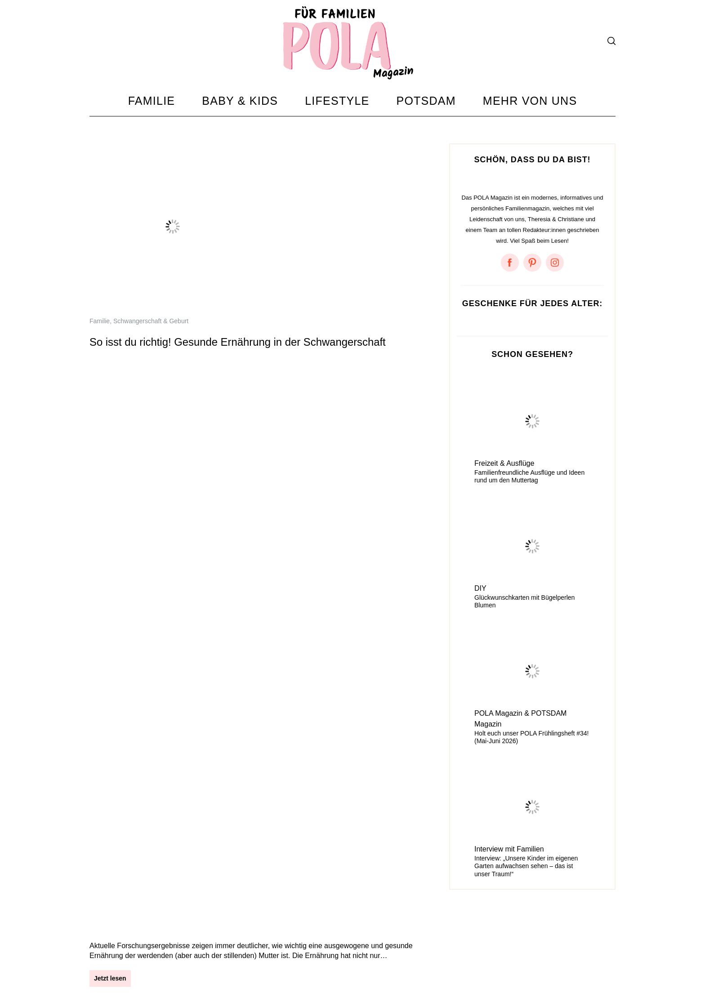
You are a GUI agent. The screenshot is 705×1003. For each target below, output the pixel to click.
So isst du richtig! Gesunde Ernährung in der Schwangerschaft (237, 342)
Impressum (105, 970)
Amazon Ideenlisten (467, 970)
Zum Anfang (591, 960)
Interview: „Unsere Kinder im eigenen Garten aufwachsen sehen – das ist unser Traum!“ (526, 866)
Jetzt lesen (110, 393)
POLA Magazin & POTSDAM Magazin (520, 718)
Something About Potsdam (386, 970)
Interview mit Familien (509, 849)
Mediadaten (236, 970)
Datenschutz (152, 970)
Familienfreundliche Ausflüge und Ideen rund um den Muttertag (529, 476)
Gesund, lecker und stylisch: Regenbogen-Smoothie (213, 618)
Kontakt (195, 970)
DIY (480, 588)
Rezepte (125, 597)
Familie (99, 321)
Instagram (279, 970)
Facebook (321, 970)
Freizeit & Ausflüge (504, 463)
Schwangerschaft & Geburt (150, 321)
